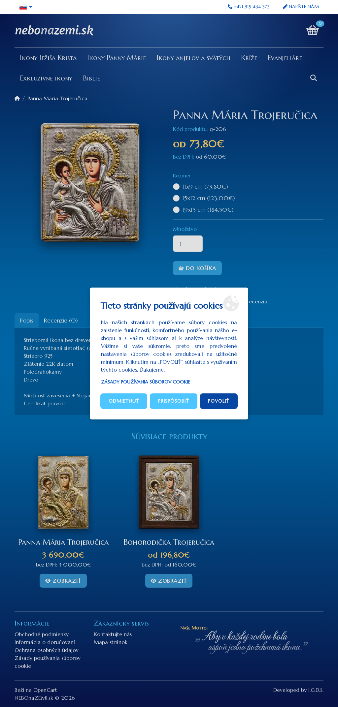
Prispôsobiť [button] (173, 401)
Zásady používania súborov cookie (145, 382)
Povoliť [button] (218, 401)
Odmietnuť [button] (124, 401)
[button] (26, 7)
